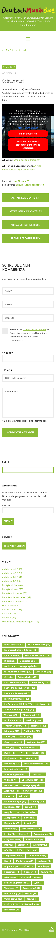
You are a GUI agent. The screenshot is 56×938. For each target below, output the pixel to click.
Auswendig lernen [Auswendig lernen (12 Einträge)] (15, 774)
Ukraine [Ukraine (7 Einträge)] (10, 877)
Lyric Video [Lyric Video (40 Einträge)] (12, 655)
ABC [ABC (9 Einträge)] (8, 850)
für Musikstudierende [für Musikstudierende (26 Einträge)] (17, 671)
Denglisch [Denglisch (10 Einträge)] (11, 812)
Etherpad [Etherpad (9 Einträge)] (29, 812)
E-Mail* (28, 508)
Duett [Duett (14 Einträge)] (9, 753)
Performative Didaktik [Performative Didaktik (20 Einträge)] (18, 704)
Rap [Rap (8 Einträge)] (7, 861)
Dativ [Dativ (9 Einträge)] (8, 844)
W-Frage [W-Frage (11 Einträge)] (10, 779)
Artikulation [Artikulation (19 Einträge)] (12, 720)
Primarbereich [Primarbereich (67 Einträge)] (13, 644)
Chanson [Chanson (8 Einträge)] (30, 872)
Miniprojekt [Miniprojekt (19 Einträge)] (31, 715)
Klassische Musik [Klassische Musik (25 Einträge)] (15, 682)
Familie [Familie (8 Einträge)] (43, 866)
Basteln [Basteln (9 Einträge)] (23, 844)
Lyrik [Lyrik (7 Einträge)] (38, 882)
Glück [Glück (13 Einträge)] (31, 758)
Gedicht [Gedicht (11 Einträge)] (38, 774)
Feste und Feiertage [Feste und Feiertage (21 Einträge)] (16, 693)
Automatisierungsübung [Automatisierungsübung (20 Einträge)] (19, 709)
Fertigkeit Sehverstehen (14, 597)
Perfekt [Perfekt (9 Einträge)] (29, 817)
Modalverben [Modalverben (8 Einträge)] (24, 861)
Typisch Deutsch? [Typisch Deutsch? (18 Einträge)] (15, 725)
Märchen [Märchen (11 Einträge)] (11, 785)
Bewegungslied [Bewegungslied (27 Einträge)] (29, 666)
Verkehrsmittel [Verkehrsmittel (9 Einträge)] (31, 828)
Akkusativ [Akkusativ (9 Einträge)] (40, 844)
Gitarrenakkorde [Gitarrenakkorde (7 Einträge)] (30, 877)
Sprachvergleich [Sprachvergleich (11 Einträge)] (32, 779)
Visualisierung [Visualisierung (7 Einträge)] (13, 899)
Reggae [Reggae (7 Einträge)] (32, 899)
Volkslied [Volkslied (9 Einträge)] (10, 828)
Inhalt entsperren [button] (28, 133)
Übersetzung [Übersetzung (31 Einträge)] (28, 661)
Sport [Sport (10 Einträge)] (9, 796)
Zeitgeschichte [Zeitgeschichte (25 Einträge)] (27, 677)
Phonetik (6, 617)
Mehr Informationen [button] (28, 128)
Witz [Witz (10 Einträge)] (23, 796)
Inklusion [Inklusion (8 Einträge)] (44, 861)
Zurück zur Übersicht (16, 50)
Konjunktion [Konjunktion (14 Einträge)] (13, 758)
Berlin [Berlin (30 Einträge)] (9, 666)
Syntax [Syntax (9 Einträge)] (9, 834)
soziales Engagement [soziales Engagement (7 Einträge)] (16, 882)
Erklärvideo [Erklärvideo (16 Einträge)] (32, 731)
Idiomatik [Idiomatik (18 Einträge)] (38, 725)
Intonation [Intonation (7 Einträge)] (11, 909)
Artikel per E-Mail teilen (25, 238)
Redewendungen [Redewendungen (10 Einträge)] (15, 801)
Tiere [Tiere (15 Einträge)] (9, 747)
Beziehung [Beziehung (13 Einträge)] (11, 763)
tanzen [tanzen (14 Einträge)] (38, 753)
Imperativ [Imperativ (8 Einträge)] (11, 866)
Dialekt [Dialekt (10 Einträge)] (30, 807)
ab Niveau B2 (9, 581)
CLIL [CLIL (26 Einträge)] (8, 677)
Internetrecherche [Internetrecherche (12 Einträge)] (15, 769)
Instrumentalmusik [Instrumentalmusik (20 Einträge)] (16, 698)
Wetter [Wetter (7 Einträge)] (30, 893)
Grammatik (8, 605)
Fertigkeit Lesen (10, 589)
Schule (19, 184)
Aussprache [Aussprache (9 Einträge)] (12, 817)
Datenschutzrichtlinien (34, 329)
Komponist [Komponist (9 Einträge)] (11, 823)
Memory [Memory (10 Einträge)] (37, 801)
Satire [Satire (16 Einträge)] (9, 736)
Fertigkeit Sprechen (12, 601)
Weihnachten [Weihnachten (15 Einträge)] (36, 742)
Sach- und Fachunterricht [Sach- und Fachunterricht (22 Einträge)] (19, 688)
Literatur (6, 613)
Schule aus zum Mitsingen (27, 159)
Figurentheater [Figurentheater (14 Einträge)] (28, 747)
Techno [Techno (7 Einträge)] (46, 872)
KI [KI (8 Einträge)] (19, 850)
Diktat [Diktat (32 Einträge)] (9, 661)
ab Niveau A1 (21, 181)
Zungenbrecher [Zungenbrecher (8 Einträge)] (13, 855)
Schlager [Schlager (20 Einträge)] (43, 704)
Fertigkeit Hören (10, 585)
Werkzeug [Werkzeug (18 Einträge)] (33, 720)
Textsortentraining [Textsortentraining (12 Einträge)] (36, 763)
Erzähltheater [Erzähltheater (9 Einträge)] (34, 839)
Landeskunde (9, 609)
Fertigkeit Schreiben (12, 593)
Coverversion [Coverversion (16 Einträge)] (13, 742)
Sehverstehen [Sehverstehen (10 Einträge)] (32, 790)
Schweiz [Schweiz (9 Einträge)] (29, 823)
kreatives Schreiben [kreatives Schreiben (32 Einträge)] (37, 655)
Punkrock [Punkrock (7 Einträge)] (11, 904)
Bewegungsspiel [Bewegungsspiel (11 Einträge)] (32, 785)
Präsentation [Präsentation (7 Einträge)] (30, 904)
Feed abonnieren (14, 546)
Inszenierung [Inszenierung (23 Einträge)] (40, 682)
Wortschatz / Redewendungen (17, 621)
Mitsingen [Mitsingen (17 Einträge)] (11, 731)
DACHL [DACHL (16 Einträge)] (25, 736)
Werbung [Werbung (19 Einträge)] (11, 715)
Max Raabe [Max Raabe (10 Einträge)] (12, 807)
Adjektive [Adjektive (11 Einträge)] (11, 790)
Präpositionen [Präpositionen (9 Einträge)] (43, 834)
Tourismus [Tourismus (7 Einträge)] (11, 888)
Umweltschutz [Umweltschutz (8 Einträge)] (37, 855)
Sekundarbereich (34, 184)
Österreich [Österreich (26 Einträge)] (43, 671)
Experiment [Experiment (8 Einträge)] (12, 872)
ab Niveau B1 (9, 577)
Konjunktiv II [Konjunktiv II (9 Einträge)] (12, 839)
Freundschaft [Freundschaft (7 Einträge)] (31, 888)
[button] (25, 211)
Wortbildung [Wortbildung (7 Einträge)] (12, 893)
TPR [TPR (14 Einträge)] (23, 753)
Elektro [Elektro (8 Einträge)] (31, 850)
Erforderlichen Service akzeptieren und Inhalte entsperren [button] (28, 144)
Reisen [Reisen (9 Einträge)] (24, 834)
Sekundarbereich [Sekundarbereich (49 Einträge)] (39, 644)
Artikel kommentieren (25, 197)
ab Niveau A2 (9, 573)
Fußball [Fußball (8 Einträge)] (27, 866)
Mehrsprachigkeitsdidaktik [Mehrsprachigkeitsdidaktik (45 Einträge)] (20, 650)
